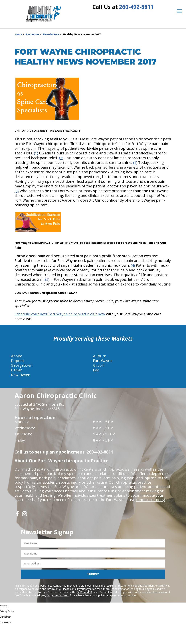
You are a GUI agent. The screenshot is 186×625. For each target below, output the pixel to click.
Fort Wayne (102, 360)
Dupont (17, 360)
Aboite (16, 355)
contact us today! (150, 499)
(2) (61, 157)
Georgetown (22, 365)
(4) (133, 265)
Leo (96, 370)
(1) (36, 153)
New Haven (20, 374)
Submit (93, 574)
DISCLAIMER (84, 592)
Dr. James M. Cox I (57, 595)
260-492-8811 (136, 7)
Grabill (98, 365)
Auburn (99, 355)
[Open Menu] (179, 11)
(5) (47, 279)
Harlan (17, 370)
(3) (17, 190)
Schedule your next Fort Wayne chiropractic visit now (60, 314)
